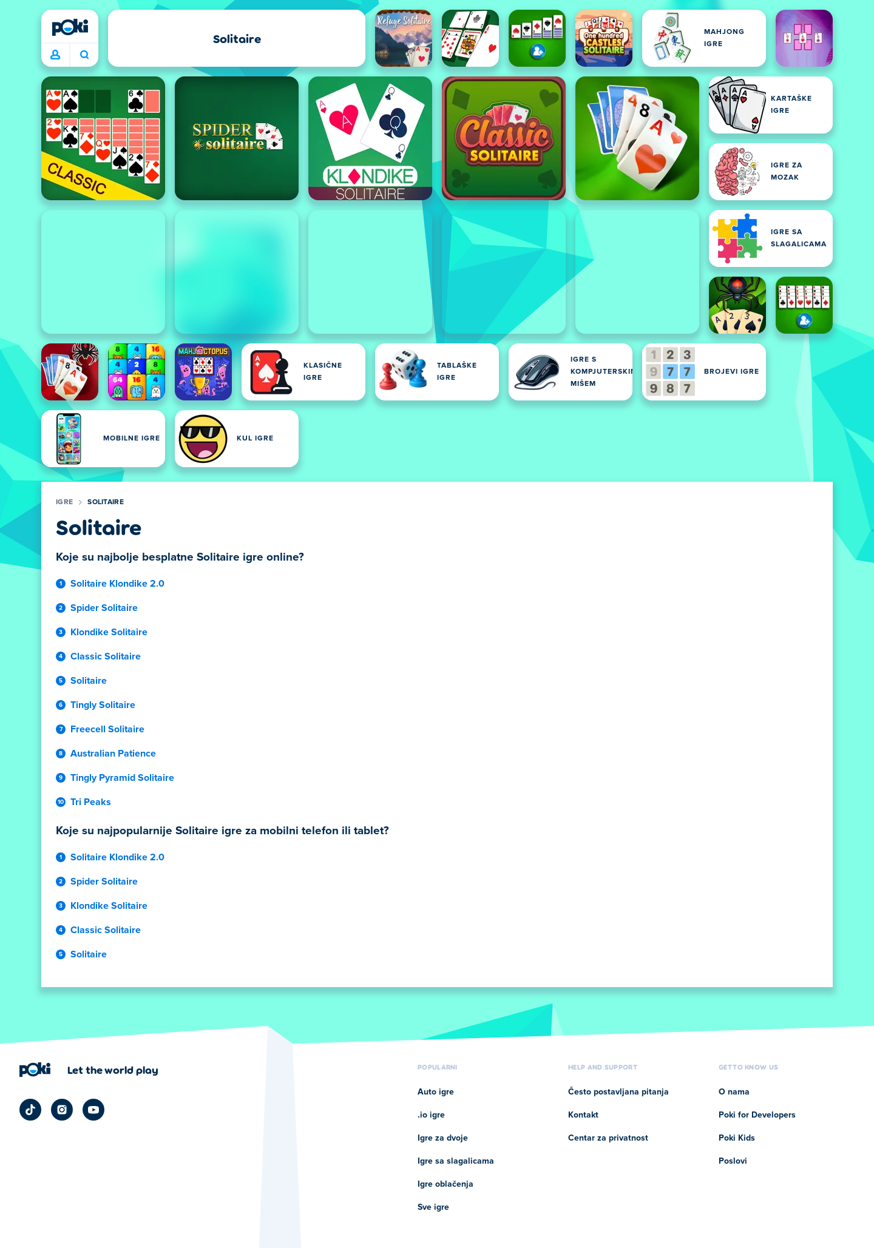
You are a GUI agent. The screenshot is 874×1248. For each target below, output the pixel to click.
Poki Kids (737, 1138)
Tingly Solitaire (102, 705)
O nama (734, 1092)
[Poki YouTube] (93, 1110)
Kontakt (583, 1115)
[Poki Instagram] (62, 1110)
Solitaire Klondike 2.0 (117, 584)
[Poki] (70, 27)
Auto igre (436, 1092)
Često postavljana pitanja (618, 1092)
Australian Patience (113, 753)
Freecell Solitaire (107, 729)
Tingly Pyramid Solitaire (122, 778)
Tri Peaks (90, 802)
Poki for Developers (757, 1115)
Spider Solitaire (104, 608)
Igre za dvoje (443, 1138)
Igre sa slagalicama (456, 1161)
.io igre (431, 1115)
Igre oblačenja (445, 1184)
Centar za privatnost (608, 1138)
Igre (64, 502)
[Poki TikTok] (30, 1110)
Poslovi (733, 1161)
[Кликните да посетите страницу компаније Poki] (88, 1069)
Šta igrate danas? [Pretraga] (84, 54)
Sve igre (433, 1207)
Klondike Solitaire (108, 632)
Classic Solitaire (105, 656)
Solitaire (105, 502)
